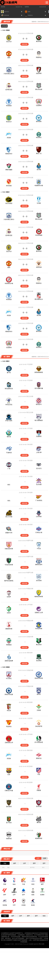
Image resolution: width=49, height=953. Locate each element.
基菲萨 (39, 694)
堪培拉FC (39, 404)
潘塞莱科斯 (8, 629)
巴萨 (8, 774)
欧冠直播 (29, 766)
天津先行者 (38, 532)
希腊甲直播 (29, 540)
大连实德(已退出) (9, 73)
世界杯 (3, 7)
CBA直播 (29, 444)
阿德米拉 (39, 57)
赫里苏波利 (38, 564)
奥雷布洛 (39, 41)
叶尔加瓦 (9, 678)
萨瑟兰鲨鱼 (8, 420)
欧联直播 (29, 702)
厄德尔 (9, 612)
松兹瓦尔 (9, 121)
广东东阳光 (38, 500)
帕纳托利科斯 (39, 596)
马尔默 (39, 203)
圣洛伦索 (39, 806)
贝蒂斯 (39, 710)
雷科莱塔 (9, 806)
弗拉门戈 (39, 153)
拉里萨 (9, 596)
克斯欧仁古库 (39, 612)
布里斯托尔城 (9, 283)
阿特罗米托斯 (9, 694)
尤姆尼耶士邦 (9, 742)
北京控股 (39, 484)
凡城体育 (39, 436)
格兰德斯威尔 (39, 420)
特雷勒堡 (9, 105)
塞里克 (9, 436)
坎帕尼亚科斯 (9, 548)
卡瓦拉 (39, 548)
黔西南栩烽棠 (39, 372)
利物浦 (39, 790)
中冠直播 (29, 364)
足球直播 (4, 26)
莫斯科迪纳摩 (9, 661)
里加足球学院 (39, 678)
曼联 (8, 57)
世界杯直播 (29, 33)
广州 (8, 468)
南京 (8, 484)
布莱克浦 (39, 267)
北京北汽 (39, 468)
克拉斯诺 (39, 660)
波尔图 (39, 169)
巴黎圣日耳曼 (9, 790)
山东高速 (39, 516)
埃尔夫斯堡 (8, 203)
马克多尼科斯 (9, 564)
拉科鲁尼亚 (8, 89)
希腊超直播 (29, 588)
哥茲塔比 (9, 726)
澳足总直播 (29, 396)
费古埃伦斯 (38, 89)
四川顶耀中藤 (39, 388)
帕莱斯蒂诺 (38, 838)
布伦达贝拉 (8, 404)
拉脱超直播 (29, 636)
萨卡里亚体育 (39, 742)
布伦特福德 (38, 235)
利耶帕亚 (9, 645)
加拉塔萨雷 (38, 726)
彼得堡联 (39, 121)
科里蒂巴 (39, 137)
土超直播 (29, 718)
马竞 (38, 774)
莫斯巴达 (39, 758)
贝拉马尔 (9, 41)
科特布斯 (9, 185)
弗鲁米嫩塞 (8, 169)
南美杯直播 (29, 798)
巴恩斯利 (39, 105)
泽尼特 (9, 137)
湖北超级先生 (9, 388)
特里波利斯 (38, 628)
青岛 (8, 500)
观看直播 (24, 44)
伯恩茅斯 (39, 73)
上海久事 (39, 452)
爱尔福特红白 (39, 299)
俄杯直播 (29, 652)
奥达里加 (39, 644)
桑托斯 (39, 822)
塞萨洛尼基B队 (8, 580)
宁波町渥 (9, 452)
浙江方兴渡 (8, 516)
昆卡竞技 (9, 822)
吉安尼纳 (39, 580)
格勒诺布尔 (8, 153)
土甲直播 (29, 428)
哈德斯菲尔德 (39, 185)
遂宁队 (9, 372)
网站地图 (41, 944)
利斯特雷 (9, 838)
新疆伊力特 (8, 532)
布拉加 (9, 710)
